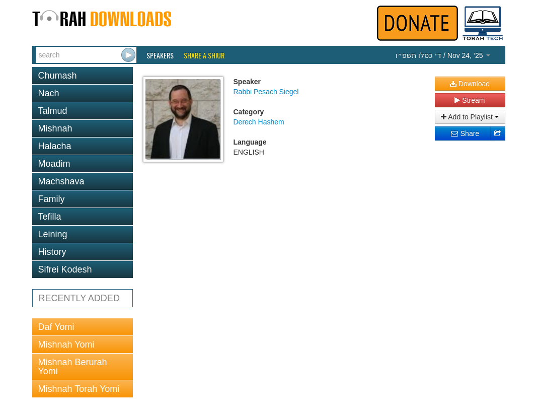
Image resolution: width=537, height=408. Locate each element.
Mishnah (55, 128)
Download (470, 84)
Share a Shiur (204, 55)
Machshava (61, 181)
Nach (48, 93)
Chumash (57, 76)
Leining (52, 234)
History (52, 252)
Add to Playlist (470, 117)
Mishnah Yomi (66, 344)
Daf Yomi (56, 327)
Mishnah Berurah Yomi (72, 366)
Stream (469, 100)
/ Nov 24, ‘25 (443, 55)
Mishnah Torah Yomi (79, 389)
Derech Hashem (259, 122)
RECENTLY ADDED (79, 298)
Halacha (54, 146)
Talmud (52, 111)
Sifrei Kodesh (65, 269)
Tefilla (49, 217)
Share (464, 133)
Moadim (54, 164)
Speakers (160, 55)
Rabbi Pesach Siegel (266, 92)
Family (51, 199)
